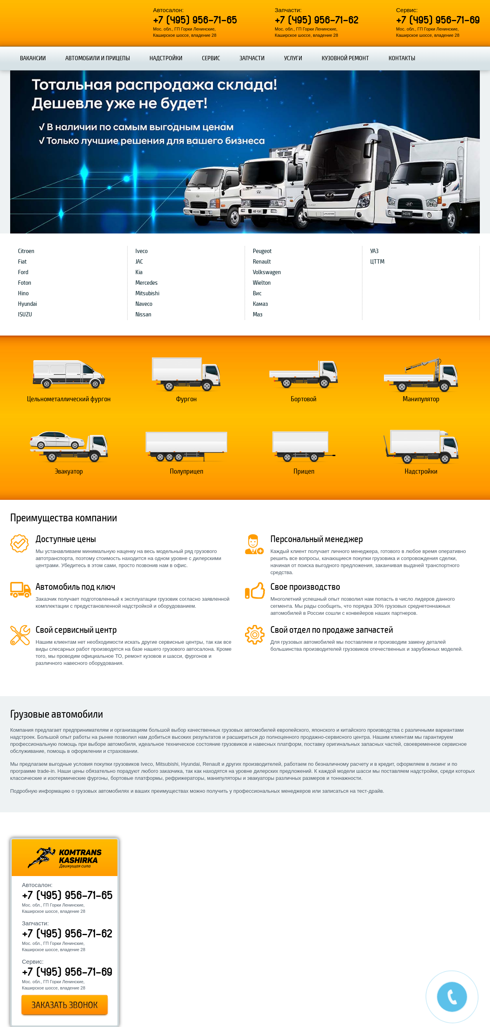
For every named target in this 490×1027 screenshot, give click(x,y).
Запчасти (252, 58)
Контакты (402, 58)
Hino (23, 293)
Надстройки (166, 58)
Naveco (143, 304)
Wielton (262, 283)
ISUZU (25, 314)
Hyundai (27, 304)
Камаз (260, 304)
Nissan (143, 314)
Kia (138, 272)
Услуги (293, 58)
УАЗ (374, 251)
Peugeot (262, 251)
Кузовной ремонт (345, 58)
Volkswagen (267, 272)
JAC (139, 262)
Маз (258, 314)
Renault (262, 262)
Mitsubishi (147, 293)
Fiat (22, 262)
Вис (257, 293)
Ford (23, 272)
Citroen (26, 251)
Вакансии (33, 58)
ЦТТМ (377, 262)
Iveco (141, 251)
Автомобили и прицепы (97, 58)
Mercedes (146, 283)
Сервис (211, 58)
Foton (24, 283)
